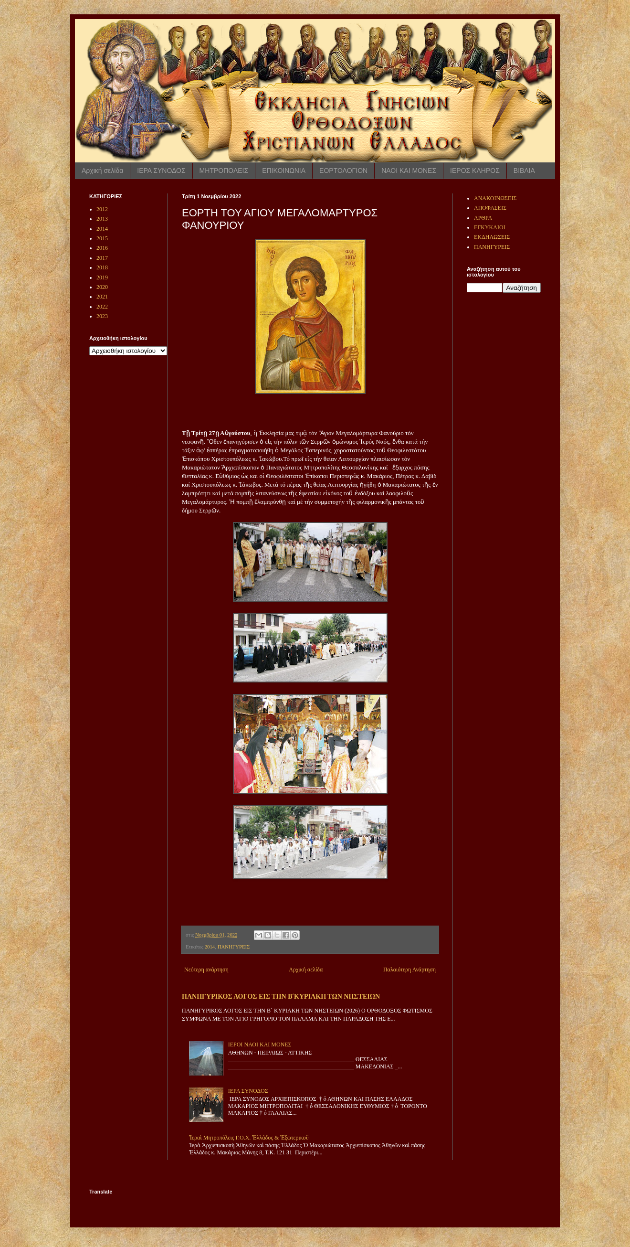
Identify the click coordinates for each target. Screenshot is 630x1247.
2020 (102, 287)
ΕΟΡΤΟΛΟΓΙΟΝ (343, 170)
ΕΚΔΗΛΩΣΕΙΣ (492, 237)
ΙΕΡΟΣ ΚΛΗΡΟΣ (475, 170)
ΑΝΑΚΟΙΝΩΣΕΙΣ (495, 198)
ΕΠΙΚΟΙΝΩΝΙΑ (283, 170)
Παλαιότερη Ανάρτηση (409, 969)
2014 (210, 946)
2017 (102, 258)
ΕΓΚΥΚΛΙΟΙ (489, 227)
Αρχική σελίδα (102, 170)
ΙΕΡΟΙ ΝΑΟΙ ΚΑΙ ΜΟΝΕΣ (260, 1044)
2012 (102, 209)
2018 (102, 267)
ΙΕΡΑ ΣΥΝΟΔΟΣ (161, 170)
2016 (102, 248)
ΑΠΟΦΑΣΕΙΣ (490, 207)
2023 (102, 316)
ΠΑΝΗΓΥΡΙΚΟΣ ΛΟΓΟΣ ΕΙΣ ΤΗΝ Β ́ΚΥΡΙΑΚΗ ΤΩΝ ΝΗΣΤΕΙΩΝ (281, 996)
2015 (102, 238)
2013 (102, 218)
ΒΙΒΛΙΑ (524, 170)
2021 (102, 296)
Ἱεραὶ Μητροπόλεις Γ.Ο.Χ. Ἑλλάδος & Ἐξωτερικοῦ (249, 1137)
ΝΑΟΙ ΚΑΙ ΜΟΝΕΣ (408, 170)
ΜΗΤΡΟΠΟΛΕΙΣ (224, 170)
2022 (102, 306)
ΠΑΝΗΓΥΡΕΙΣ (234, 946)
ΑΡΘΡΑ (483, 217)
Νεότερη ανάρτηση (206, 969)
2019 (102, 277)
